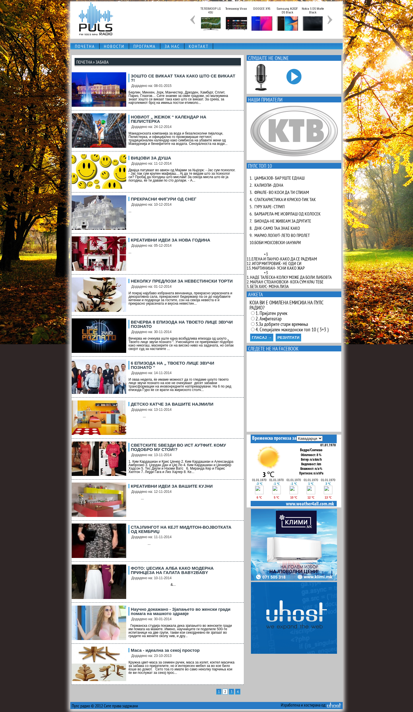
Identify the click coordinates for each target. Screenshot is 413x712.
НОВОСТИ (114, 46)
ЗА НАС (172, 46)
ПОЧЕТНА (85, 46)
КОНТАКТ (199, 46)
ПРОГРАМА (144, 46)
